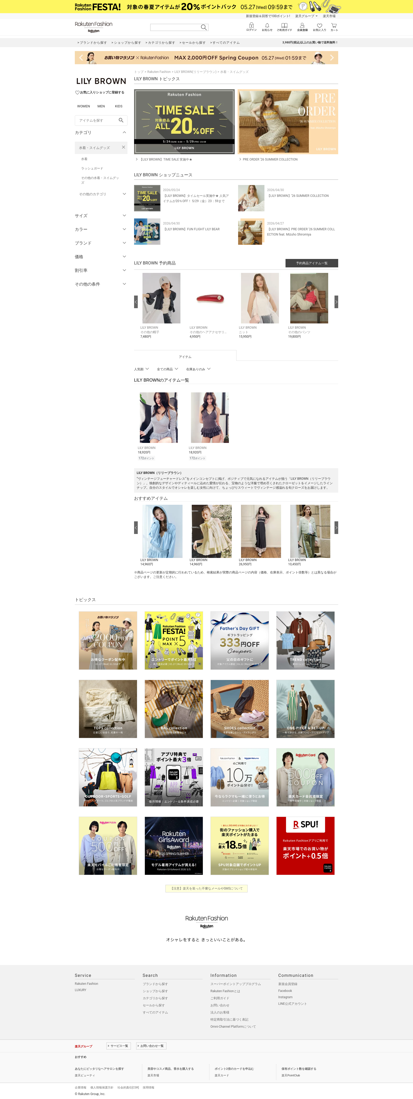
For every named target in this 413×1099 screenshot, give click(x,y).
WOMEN (83, 106)
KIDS (118, 106)
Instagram (285, 996)
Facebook (285, 990)
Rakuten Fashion (159, 72)
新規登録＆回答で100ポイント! (268, 16)
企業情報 (80, 1086)
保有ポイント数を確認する (299, 1068)
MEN (101, 106)
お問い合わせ (219, 1004)
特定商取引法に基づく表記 (229, 1019)
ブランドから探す (155, 983)
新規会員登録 (287, 983)
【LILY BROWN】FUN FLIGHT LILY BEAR (191, 229)
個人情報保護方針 (102, 1086)
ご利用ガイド (219, 997)
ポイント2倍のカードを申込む (234, 1068)
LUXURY (80, 989)
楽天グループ (304, 16)
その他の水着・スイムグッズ (100, 180)
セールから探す (154, 1004)
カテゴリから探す (155, 997)
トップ (139, 72)
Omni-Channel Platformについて (233, 1026)
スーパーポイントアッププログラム (235, 983)
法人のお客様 (219, 1011)
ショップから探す (155, 990)
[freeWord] (101, 120)
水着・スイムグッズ (94, 148)
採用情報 (148, 1086)
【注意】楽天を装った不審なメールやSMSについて (206, 888)
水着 (84, 159)
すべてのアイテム (155, 1011)
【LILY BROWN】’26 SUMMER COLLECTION (298, 196)
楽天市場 (329, 16)
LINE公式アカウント (292, 1003)
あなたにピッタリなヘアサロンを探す (99, 1068)
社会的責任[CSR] (128, 1086)
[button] (162, 309)
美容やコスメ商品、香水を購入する (171, 1068)
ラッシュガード (92, 168)
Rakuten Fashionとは (225, 990)
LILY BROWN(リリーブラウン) (195, 72)
